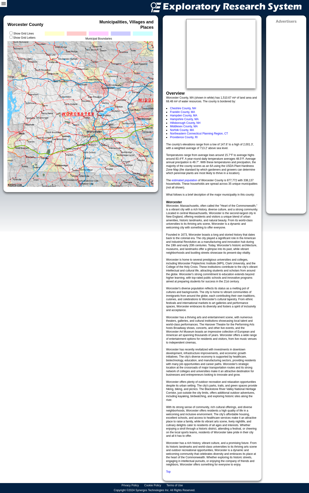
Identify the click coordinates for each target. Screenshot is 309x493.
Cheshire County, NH (183, 108)
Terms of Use (175, 485)
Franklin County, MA (182, 112)
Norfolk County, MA (182, 130)
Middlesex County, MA (184, 126)
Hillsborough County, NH (185, 123)
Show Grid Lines (24, 33)
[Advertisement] (286, 117)
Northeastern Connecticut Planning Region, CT (199, 133)
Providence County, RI (184, 137)
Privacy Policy (130, 485)
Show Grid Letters (24, 37)
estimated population (185, 180)
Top (168, 471)
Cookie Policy (153, 485)
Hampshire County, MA (184, 119)
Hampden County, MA (183, 115)
